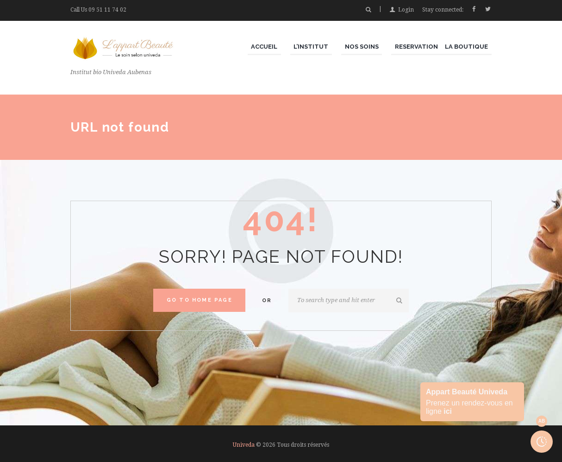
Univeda (244, 445)
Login (406, 9)
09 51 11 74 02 (107, 9)
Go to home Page (199, 300)
